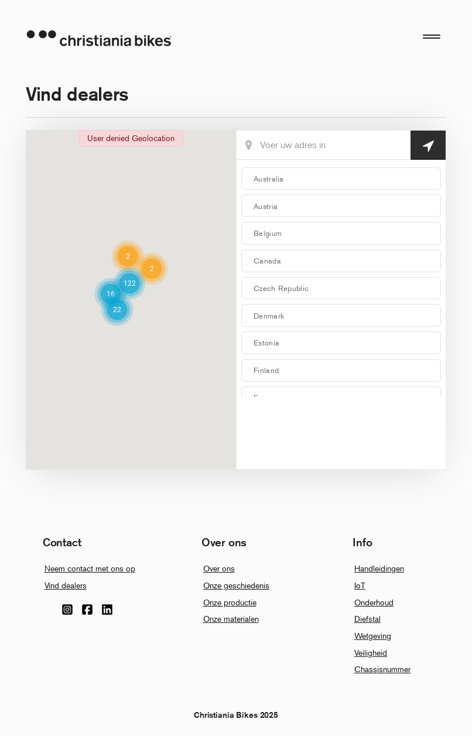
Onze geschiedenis (236, 585)
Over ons (219, 568)
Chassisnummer (382, 669)
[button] (129, 283)
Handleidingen (379, 568)
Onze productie (229, 602)
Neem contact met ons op (90, 568)
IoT (359, 585)
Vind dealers (66, 585)
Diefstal (367, 619)
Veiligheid (370, 653)
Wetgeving (372, 636)
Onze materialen (231, 619)
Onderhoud (374, 602)
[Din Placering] (341, 145)
